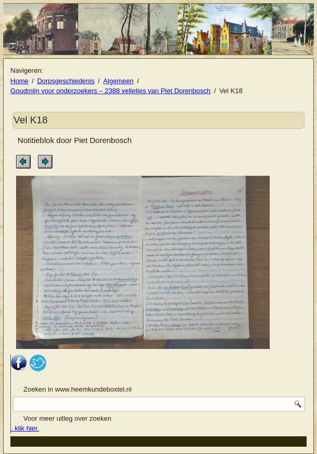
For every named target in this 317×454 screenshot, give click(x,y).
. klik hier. (25, 428)
